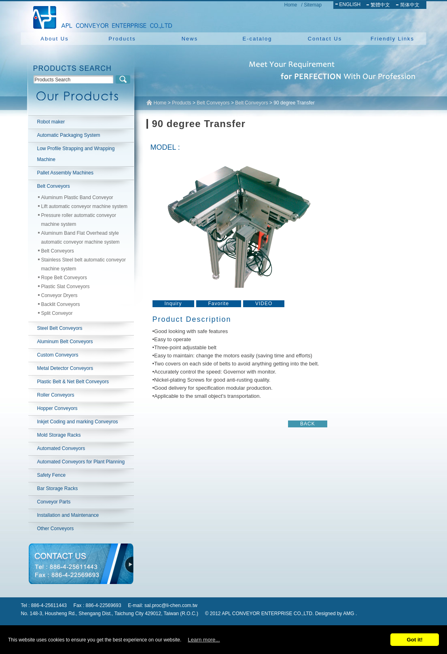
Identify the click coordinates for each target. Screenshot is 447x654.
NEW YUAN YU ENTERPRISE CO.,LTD (100, 16)
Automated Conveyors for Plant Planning (81, 462)
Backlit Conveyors (60, 304)
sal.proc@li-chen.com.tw (170, 605)
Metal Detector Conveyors (65, 368)
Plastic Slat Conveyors (65, 286)
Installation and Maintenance (68, 515)
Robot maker (51, 122)
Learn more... (204, 640)
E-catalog (257, 39)
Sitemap (313, 5)
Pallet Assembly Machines (65, 173)
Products (122, 39)
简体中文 (409, 5)
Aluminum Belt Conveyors (65, 341)
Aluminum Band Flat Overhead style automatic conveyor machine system (80, 237)
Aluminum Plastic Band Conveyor (77, 197)
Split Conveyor (57, 313)
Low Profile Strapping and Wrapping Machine (76, 154)
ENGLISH (350, 4)
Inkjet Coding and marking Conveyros (77, 422)
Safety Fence (51, 475)
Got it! (414, 640)
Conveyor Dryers (59, 295)
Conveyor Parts (54, 502)
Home (290, 5)
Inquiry (173, 303)
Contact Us (325, 39)
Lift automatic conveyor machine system (84, 206)
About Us (54, 39)
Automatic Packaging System (68, 135)
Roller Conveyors (55, 395)
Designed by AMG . (336, 613)
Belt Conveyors (53, 186)
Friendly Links (392, 39)
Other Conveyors (55, 528)
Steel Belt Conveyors (60, 328)
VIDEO (263, 303)
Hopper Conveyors (57, 408)
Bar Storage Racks (57, 488)
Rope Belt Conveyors (64, 277)
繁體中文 (380, 5)
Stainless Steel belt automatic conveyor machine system (83, 264)
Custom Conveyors (57, 355)
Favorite (218, 303)
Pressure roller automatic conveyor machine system (78, 219)
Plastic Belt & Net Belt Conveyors (73, 381)
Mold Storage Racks (59, 435)
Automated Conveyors (61, 448)
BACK (307, 424)
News (190, 39)
